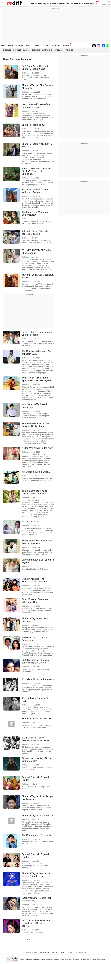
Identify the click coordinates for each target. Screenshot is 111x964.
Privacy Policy (59, 959)
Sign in (108, 1)
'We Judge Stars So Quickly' (36, 472)
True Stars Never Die (32, 521)
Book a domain (44, 952)
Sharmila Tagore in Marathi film (37, 815)
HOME (3, 45)
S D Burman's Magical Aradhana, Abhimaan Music (36, 739)
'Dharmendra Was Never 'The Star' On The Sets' (37, 542)
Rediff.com (28, 959)
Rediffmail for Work (31, 952)
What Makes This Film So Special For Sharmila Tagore (36, 379)
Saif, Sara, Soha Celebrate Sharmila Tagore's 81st (35, 67)
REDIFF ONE (67, 45)
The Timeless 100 (80, 952)
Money (43, 3)
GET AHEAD (56, 45)
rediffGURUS (82, 3)
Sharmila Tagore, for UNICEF (37, 718)
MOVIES (28, 45)
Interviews (47, 50)
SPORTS (46, 45)
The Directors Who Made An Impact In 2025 (36, 352)
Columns (36, 50)
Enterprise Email (54, 3)
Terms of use (91, 959)
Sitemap (68, 959)
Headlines (6, 50)
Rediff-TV (92, 3)
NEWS (10, 45)
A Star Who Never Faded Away (37, 448)
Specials (58, 50)
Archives (69, 50)
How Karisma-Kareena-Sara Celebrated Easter (36, 105)
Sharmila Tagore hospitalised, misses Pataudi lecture (37, 874)
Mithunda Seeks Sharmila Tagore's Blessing (35, 232)
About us (83, 959)
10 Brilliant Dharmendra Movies (38, 679)
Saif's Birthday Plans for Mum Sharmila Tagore (37, 333)
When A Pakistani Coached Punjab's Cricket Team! (35, 424)
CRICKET (37, 45)
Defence (17, 50)
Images (26, 50)
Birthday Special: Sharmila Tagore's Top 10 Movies (35, 661)
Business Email (69, 3)
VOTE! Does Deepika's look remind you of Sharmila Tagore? (36, 923)
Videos (70, 952)
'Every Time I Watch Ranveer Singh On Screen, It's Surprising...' (36, 171)
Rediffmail (35, 3)
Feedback (75, 959)
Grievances (101, 959)
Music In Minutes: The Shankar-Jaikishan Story (34, 580)
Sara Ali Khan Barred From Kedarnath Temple (35, 191)
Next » (28, 939)
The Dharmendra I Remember (37, 835)
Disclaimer (49, 959)
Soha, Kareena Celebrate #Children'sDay (35, 600)
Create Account (106, 4)
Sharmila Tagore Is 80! (33, 125)
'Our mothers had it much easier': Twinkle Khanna (34, 492)
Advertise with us (39, 959)
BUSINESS (19, 45)
